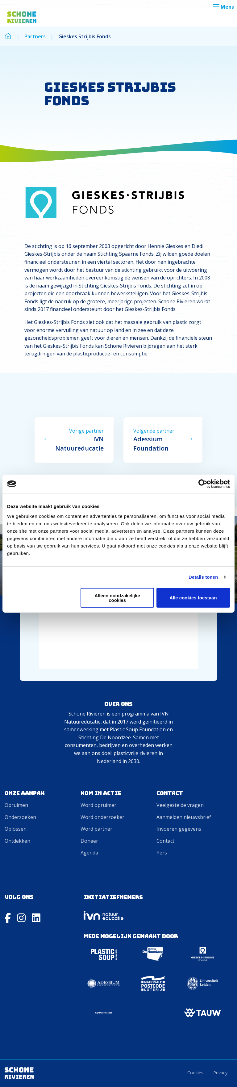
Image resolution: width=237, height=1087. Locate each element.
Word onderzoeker (102, 817)
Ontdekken (17, 840)
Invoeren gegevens (178, 828)
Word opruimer (98, 805)
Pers (161, 852)
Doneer (89, 840)
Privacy (220, 1073)
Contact (165, 840)
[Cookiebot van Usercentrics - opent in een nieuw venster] (203, 484)
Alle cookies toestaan (193, 597)
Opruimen (16, 805)
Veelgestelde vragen (180, 805)
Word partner (96, 828)
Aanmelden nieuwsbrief (183, 817)
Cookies (195, 1073)
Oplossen (16, 828)
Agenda (89, 852)
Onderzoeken (20, 817)
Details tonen (203, 577)
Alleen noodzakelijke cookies (117, 597)
